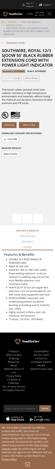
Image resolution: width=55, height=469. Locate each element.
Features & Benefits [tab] (27, 230)
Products (12, 22)
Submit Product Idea (41, 369)
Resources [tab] (27, 241)
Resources (14, 362)
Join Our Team (41, 354)
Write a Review (31, 78)
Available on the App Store (15, 418)
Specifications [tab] (27, 236)
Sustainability (41, 351)
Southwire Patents (41, 362)
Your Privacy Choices (13, 386)
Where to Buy (29, 125)
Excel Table (10, 139)
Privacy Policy (9, 459)
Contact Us (9, 125)
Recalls (41, 365)
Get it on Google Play (40, 418)
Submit (45, 408)
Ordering (14, 358)
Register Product (11, 154)
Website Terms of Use (13, 370)
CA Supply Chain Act (14, 390)
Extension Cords (14, 25)
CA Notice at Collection (14, 381)
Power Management (31, 22)
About (13, 365)
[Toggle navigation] (49, 14)
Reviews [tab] (27, 247)
